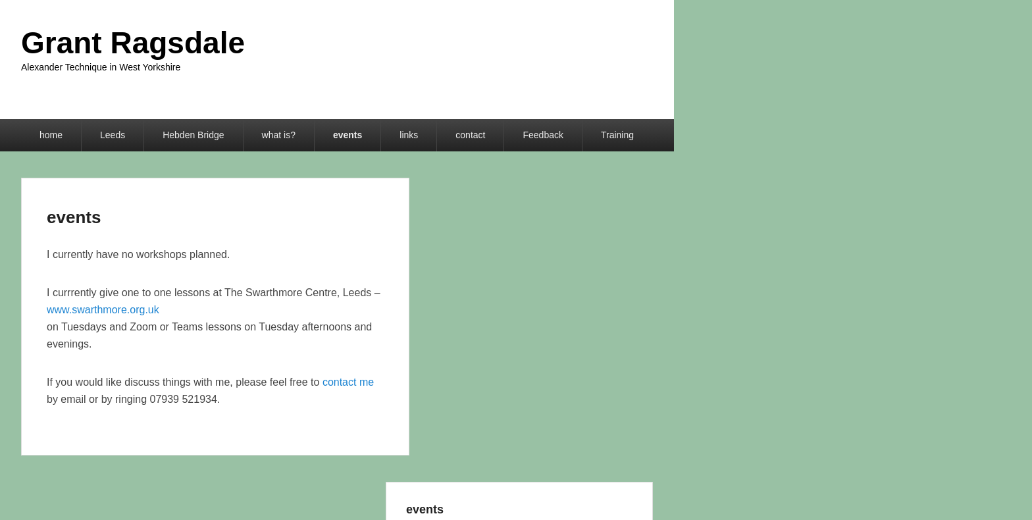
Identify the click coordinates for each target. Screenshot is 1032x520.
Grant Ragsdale (133, 43)
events (347, 135)
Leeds (112, 135)
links (409, 135)
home (51, 135)
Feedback (543, 135)
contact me (348, 382)
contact (470, 135)
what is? (279, 135)
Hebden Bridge (193, 135)
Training (617, 135)
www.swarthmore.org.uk (103, 309)
